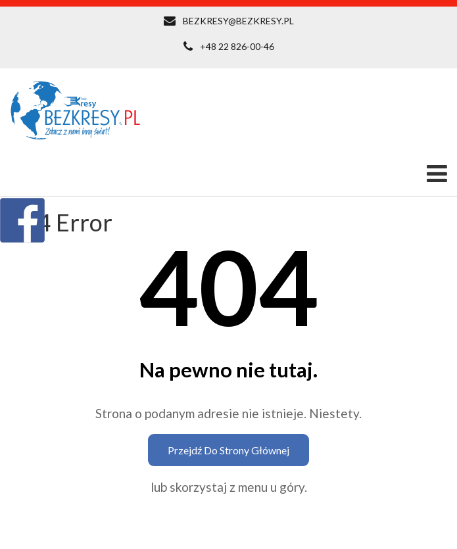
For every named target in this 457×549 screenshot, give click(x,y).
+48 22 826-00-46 (237, 46)
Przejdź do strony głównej (228, 450)
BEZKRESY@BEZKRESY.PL (238, 20)
